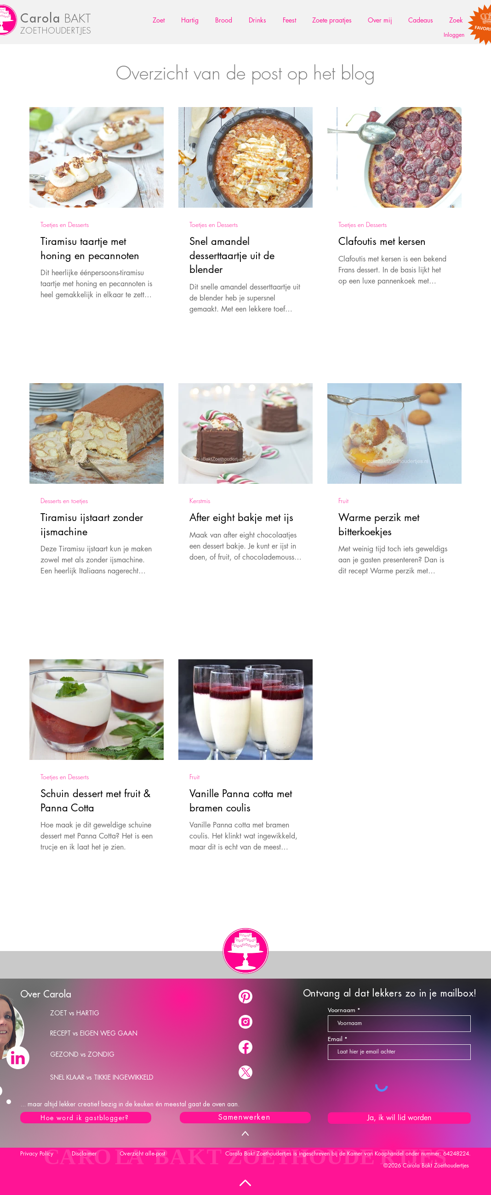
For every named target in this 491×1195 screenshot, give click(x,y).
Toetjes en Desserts (64, 224)
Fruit (343, 500)
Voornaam (341, 1010)
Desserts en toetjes (64, 500)
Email (335, 1039)
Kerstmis (199, 500)
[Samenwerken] (245, 1117)
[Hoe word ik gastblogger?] (85, 1117)
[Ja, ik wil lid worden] (399, 1118)
